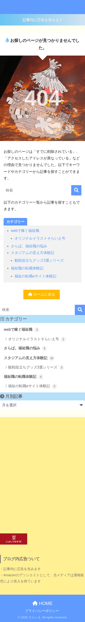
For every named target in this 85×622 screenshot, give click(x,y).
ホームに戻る (41, 294)
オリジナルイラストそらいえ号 (40, 238)
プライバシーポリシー (42, 611)
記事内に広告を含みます (43, 20)
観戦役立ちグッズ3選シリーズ (39, 260)
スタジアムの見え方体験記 (32, 253)
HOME (42, 603)
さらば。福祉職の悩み (29, 246)
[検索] (76, 190)
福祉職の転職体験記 (27, 268)
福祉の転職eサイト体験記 (35, 276)
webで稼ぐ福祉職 (25, 231)
